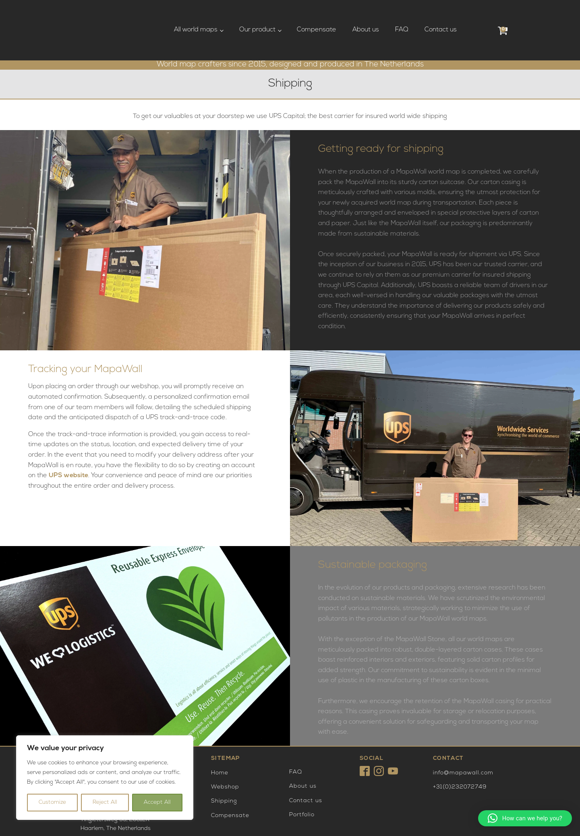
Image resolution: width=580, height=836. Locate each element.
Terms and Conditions (235, 808)
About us (365, 13)
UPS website (68, 442)
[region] (104, 777)
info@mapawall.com (463, 739)
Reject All (105, 802)
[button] (525, 818)
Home (219, 739)
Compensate (316, 13)
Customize (52, 802)
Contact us (441, 13)
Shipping (224, 767)
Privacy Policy (226, 824)
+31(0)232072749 (460, 753)
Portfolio (302, 781)
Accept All (157, 802)
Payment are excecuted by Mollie (451, 812)
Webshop (225, 753)
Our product (257, 13)
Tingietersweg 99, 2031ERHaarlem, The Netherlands (116, 733)
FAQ (401, 13)
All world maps (196, 13)
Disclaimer (222, 816)
